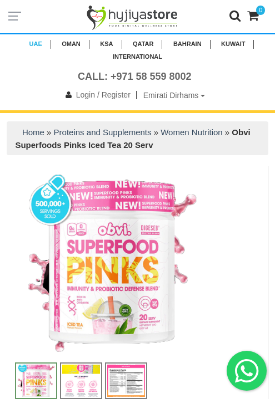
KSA (106, 43)
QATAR (143, 43)
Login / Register (96, 94)
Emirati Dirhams (174, 95)
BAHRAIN (187, 43)
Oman (71, 43)
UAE (35, 43)
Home (33, 132)
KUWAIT (233, 43)
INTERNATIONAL (137, 56)
